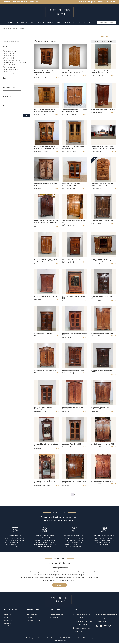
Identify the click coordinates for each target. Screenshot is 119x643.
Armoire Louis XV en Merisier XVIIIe (102, 481)
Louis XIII (10, 53)
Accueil (5, 29)
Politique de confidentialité (58, 638)
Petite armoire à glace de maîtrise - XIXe (74, 297)
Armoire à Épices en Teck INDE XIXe (74, 370)
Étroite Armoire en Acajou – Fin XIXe (103, 110)
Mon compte (110, 2)
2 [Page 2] (74, 494)
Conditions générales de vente (34, 638)
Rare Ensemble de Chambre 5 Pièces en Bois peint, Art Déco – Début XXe (103, 147)
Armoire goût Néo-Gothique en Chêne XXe (44, 482)
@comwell (81, 638)
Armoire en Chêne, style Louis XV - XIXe (45, 184)
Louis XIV (10, 56)
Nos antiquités (13, 29)
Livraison (30, 617)
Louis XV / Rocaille (13, 60)
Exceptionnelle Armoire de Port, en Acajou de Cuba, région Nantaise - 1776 (46, 222)
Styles (6, 617)
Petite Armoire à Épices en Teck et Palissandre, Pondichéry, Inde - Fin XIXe (45, 72)
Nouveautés (8, 620)
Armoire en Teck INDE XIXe (43, 333)
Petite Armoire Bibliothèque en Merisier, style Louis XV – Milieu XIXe (46, 147)
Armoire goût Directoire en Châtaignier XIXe (100, 408)
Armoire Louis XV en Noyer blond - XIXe (74, 221)
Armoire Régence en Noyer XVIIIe (102, 220)
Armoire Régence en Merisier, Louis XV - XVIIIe (74, 482)
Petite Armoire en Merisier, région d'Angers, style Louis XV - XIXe (45, 260)
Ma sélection (99, 2)
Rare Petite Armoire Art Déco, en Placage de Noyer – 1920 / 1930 (102, 184)
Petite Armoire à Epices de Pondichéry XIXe (43, 408)
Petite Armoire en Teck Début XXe (45, 296)
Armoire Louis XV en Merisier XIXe (102, 333)
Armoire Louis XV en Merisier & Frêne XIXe (72, 408)
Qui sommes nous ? (33, 620)
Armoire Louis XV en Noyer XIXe (45, 370)
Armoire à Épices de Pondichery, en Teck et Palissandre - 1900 (102, 72)
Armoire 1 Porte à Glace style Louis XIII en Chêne (46, 445)
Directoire (10, 67)
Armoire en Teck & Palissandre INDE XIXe (74, 334)
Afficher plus (17, 74)
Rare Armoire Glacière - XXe (71, 259)
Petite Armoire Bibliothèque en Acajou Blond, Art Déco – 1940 (44, 110)
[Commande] (103, 41)
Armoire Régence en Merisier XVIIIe (103, 444)
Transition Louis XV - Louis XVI (17, 62)
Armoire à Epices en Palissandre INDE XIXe (101, 371)
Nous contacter (84, 2)
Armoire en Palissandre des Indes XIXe (102, 297)
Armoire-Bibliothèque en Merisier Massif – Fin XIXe (73, 147)
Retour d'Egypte (12, 69)
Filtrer (27, 116)
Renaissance (11, 51)
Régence (10, 58)
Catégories (7, 615)
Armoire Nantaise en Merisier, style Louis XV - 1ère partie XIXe (74, 72)
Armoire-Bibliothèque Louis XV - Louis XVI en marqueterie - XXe (101, 260)
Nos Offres (7, 623)
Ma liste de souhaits (56, 615)
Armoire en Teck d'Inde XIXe (71, 444)
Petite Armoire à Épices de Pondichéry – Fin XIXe (71, 184)
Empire (10, 72)
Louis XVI (10, 65)
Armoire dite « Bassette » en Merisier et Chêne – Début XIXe (74, 110)
